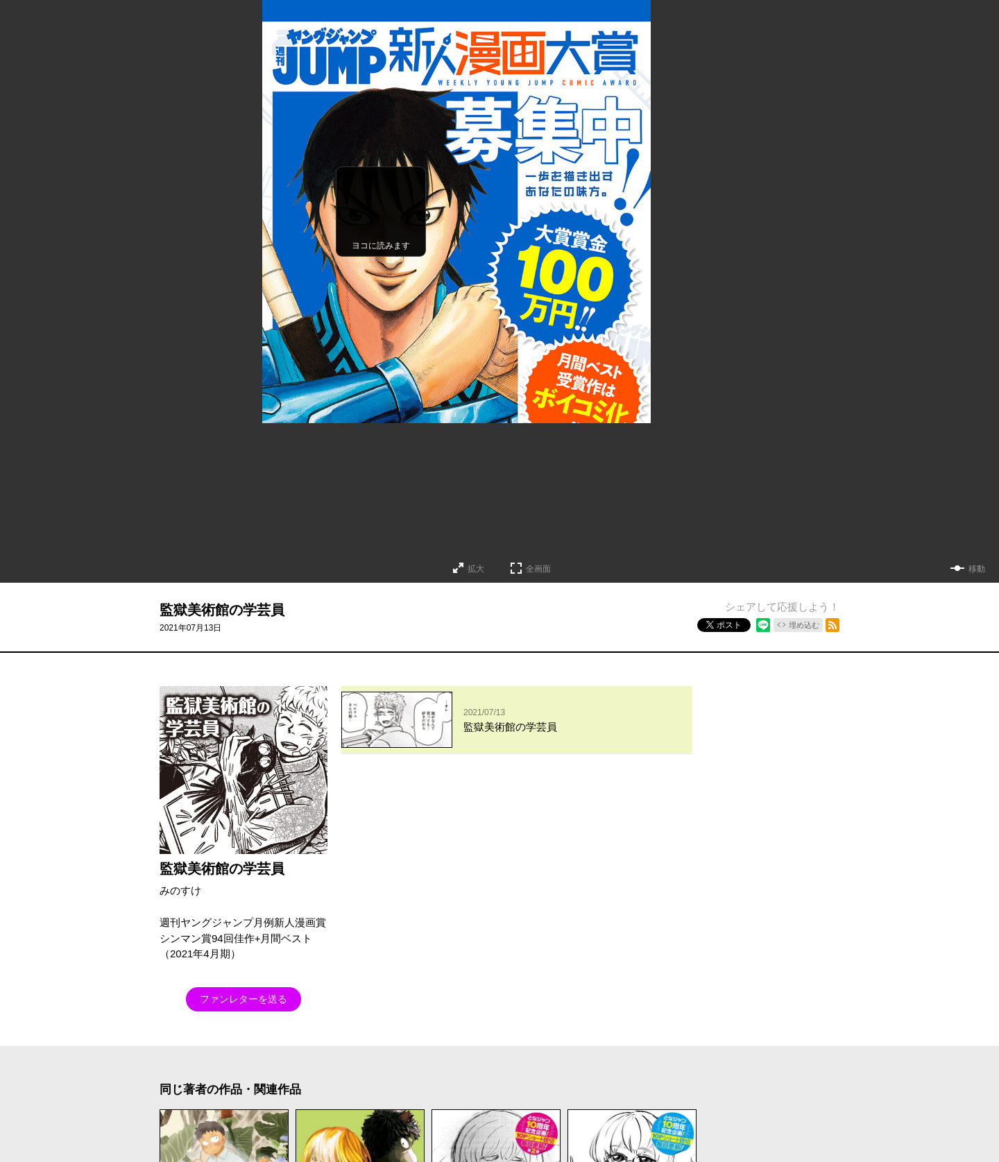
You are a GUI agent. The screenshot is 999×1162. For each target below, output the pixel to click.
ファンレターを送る (243, 999)
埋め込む (804, 625)
